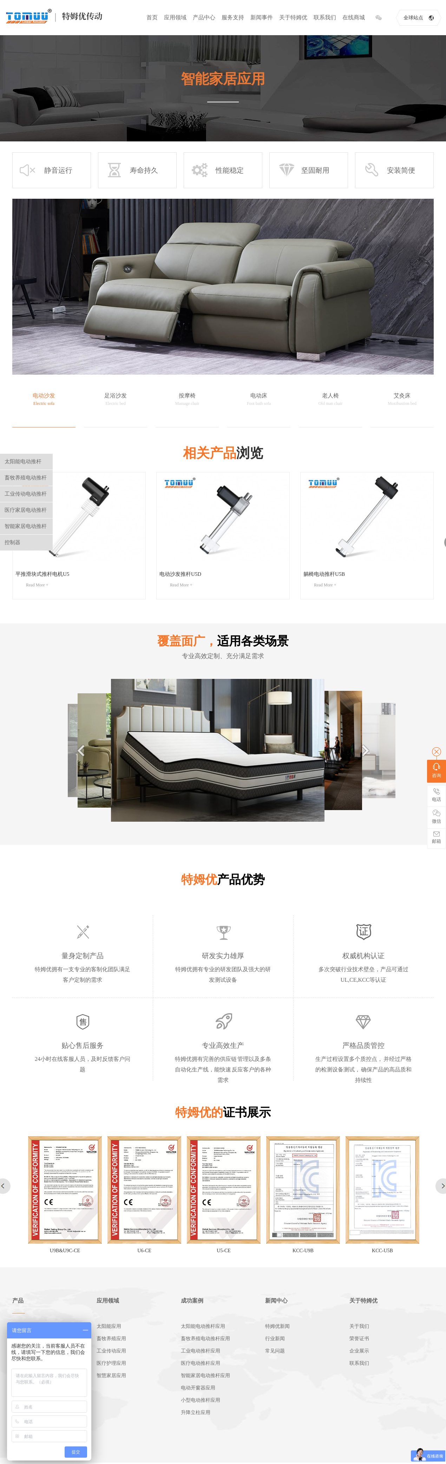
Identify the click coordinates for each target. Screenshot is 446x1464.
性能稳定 (217, 170)
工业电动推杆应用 (200, 1351)
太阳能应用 (109, 1326)
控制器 (12, 542)
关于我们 (359, 1326)
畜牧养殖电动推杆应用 (205, 1338)
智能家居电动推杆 (26, 526)
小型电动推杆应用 (200, 1400)
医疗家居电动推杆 (26, 510)
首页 (152, 17)
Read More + (37, 585)
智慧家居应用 (111, 1375)
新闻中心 (276, 1301)
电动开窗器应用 (198, 1387)
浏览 (223, 453)
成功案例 (192, 1301)
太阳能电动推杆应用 (203, 1326)
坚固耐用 (303, 170)
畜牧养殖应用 (111, 1338)
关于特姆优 (293, 17)
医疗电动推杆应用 (200, 1363)
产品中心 (204, 17)
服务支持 (233, 17)
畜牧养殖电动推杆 (26, 477)
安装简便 (388, 170)
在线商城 (353, 17)
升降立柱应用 (195, 1412)
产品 (18, 1301)
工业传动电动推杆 (26, 494)
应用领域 (175, 17)
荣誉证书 (359, 1338)
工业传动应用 (111, 1351)
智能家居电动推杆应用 (205, 1375)
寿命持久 (131, 170)
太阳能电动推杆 (23, 461)
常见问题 (275, 1351)
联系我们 (325, 17)
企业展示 (359, 1351)
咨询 (436, 770)
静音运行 (46, 170)
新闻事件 (261, 17)
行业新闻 (275, 1338)
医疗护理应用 (111, 1363)
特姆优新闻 (277, 1326)
